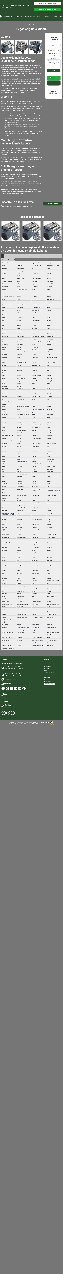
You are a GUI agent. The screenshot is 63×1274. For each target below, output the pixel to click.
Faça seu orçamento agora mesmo (47, 3)
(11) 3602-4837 (21, 675)
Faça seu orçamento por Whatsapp (47, 9)
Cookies (4, 699)
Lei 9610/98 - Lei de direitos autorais (33, 654)
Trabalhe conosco (30, 17)
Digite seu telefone (53, 53)
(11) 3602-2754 (7, 675)
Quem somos (7, 17)
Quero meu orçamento (52, 204)
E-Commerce (18, 17)
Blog (39, 17)
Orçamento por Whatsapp (54, 79)
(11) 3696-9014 (14, 675)
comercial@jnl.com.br (8, 680)
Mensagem (53, 59)
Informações (47, 678)
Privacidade (5, 702)
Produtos (47, 17)
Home (46, 680)
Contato (55, 17)
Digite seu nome (54, 43)
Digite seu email (53, 48)
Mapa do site (47, 682)
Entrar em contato (49, 684)
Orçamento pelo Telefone (53, 85)
